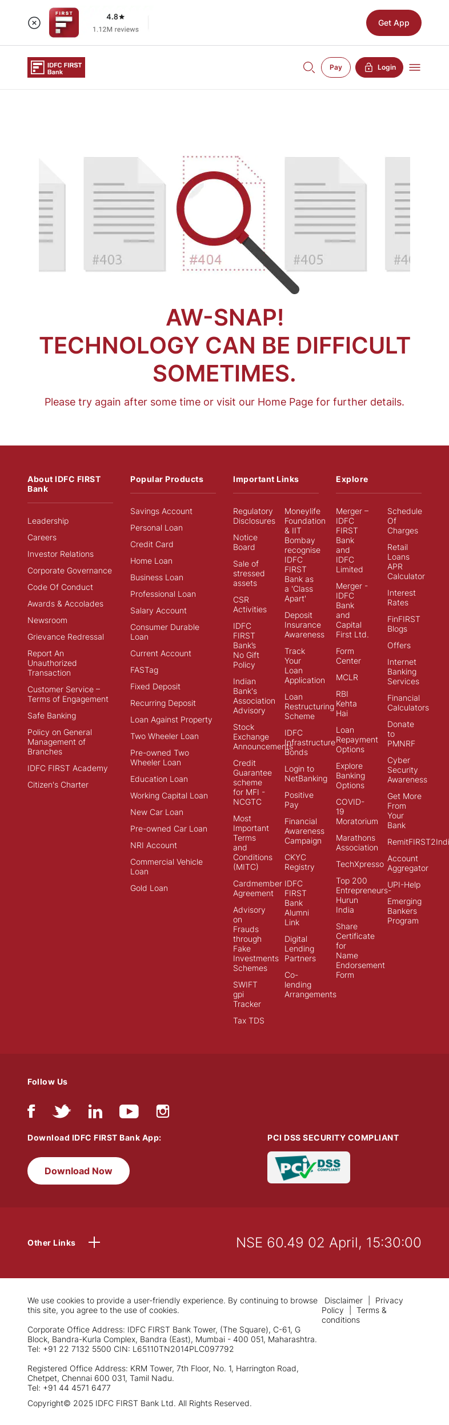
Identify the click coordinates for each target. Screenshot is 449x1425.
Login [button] (379, 67)
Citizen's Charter (58, 784)
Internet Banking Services (403, 671)
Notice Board (245, 542)
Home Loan (151, 560)
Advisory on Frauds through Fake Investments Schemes (256, 939)
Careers (42, 537)
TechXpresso (360, 864)
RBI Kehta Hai (346, 703)
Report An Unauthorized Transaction (52, 662)
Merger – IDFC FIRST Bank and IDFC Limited (352, 540)
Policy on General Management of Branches (59, 741)
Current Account (160, 653)
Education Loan (159, 779)
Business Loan (156, 577)
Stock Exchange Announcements (263, 736)
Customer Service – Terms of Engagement (68, 694)
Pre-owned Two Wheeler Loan (159, 757)
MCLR (347, 677)
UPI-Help (403, 884)
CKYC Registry (299, 862)
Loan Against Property (171, 719)
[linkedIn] (95, 1114)
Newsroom (47, 620)
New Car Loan (156, 812)
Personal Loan (156, 527)
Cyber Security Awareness (407, 769)
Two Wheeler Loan (164, 736)
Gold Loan (149, 888)
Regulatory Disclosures (254, 515)
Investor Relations (60, 554)
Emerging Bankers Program (404, 910)
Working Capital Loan (169, 795)
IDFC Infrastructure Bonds (309, 742)
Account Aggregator (407, 863)
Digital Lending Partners (300, 948)
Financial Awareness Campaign (304, 830)
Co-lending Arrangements (310, 984)
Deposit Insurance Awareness (304, 624)
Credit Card (152, 544)
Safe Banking (51, 715)
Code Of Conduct (60, 587)
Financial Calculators (408, 702)
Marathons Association (357, 842)
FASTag (144, 670)
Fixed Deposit (155, 686)
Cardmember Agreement (257, 888)
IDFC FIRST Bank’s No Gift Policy (246, 645)
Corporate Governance (69, 570)
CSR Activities (250, 604)
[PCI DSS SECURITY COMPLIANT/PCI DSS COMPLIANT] (308, 1166)
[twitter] (61, 1114)
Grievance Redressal (65, 636)
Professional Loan (163, 594)
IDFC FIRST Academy (67, 768)
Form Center (348, 655)
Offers (399, 645)
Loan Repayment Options (357, 739)
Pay (336, 67)
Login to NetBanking (305, 773)
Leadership (48, 520)
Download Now (79, 1171)
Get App (394, 22)
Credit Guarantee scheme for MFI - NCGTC (252, 782)
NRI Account (153, 845)
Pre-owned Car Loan (168, 828)
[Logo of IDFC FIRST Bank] (56, 66)
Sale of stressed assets (249, 573)
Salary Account (158, 610)
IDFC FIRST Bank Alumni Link (296, 902)
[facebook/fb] (31, 1114)
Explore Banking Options (350, 775)
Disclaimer (343, 1300)
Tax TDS (248, 1020)
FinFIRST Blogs (403, 623)
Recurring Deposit (163, 703)
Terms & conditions (354, 1314)
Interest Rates (401, 597)
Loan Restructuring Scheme (309, 706)
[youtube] (129, 1114)
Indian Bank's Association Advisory (254, 695)
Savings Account (161, 511)
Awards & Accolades (65, 603)
